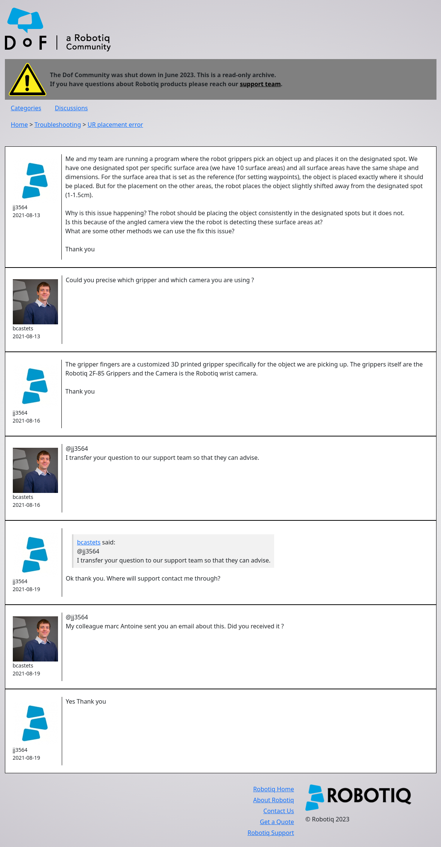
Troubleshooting (58, 124)
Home (19, 124)
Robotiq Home (273, 789)
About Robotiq (273, 800)
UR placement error (115, 124)
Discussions (71, 108)
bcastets (89, 542)
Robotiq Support (270, 833)
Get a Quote (277, 822)
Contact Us (278, 811)
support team (260, 84)
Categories (26, 108)
